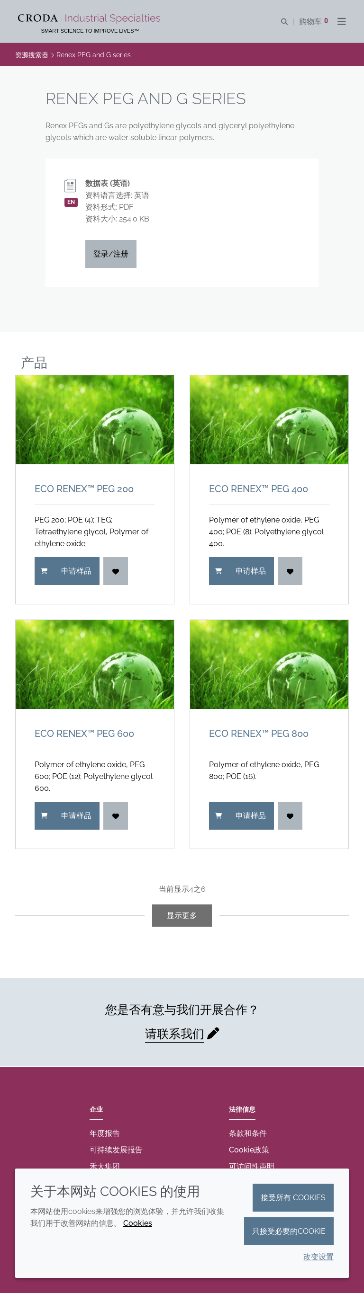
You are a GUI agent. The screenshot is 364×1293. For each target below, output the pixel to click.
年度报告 (105, 1133)
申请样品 (66, 571)
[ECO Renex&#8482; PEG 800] (269, 664)
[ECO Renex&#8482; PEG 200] (95, 419)
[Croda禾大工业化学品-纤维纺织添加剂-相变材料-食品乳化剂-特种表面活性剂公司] (90, 18)
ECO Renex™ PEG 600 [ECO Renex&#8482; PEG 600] (84, 733)
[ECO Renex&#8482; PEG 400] (269, 419)
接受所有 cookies (293, 1197)
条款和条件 (248, 1133)
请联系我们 (174, 1034)
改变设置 (318, 1256)
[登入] (115, 571)
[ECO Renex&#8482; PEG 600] (95, 664)
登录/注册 (110, 253)
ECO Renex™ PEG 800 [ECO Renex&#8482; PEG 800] (259, 733)
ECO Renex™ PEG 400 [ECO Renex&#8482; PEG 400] (258, 489)
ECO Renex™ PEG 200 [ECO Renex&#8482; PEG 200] (84, 489)
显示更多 (182, 915)
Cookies (137, 1223)
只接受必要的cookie (289, 1231)
